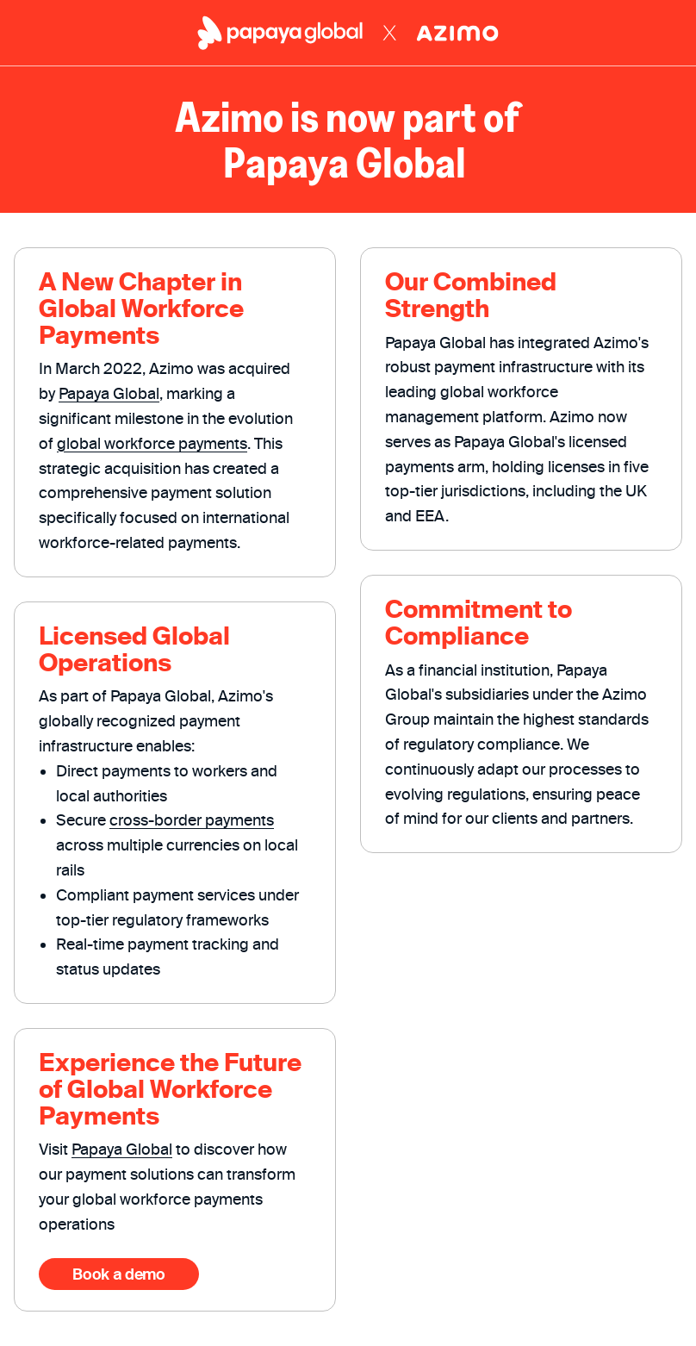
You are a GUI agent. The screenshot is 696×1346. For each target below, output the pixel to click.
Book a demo (118, 1274)
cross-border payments (191, 820)
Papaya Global (109, 393)
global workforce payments (152, 443)
